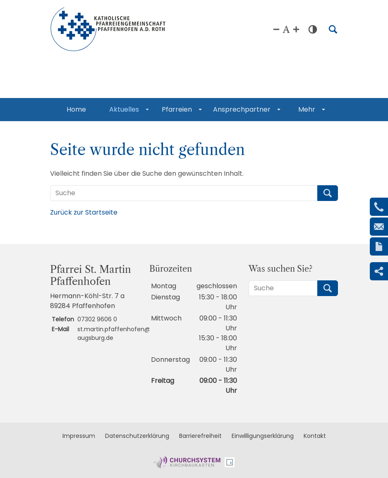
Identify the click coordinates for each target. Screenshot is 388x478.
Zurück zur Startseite (83, 212)
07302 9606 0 (97, 319)
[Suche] (184, 193)
